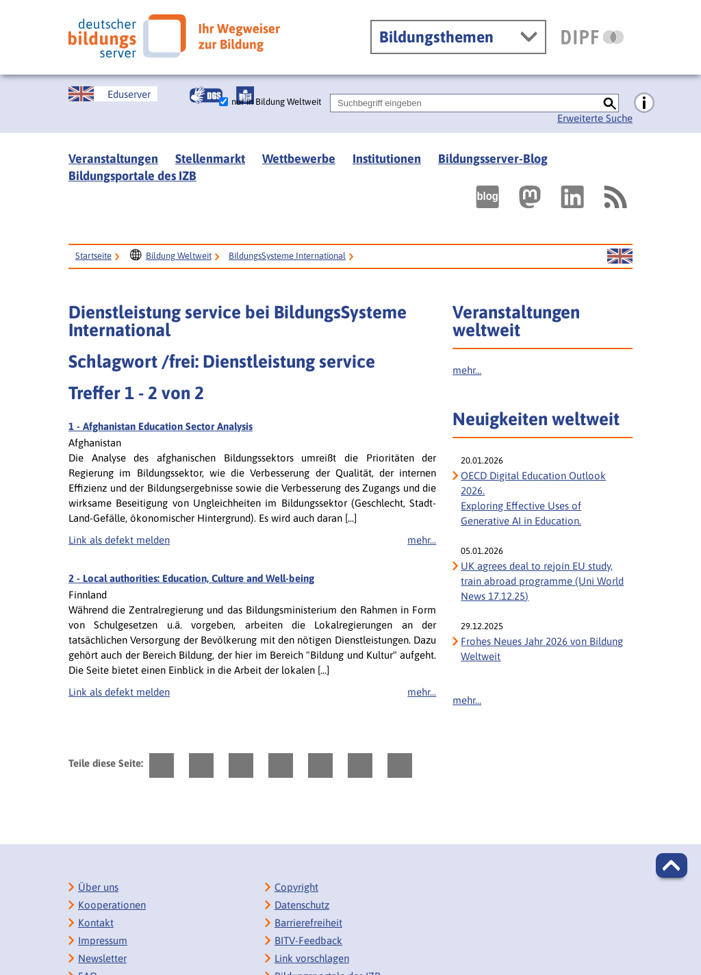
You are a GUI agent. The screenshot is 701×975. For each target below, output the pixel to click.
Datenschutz (302, 905)
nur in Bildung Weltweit (276, 102)
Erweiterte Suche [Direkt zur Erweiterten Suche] (595, 118)
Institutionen (387, 158)
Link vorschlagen (312, 958)
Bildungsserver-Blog (493, 158)
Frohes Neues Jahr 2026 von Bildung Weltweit (542, 648)
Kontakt (96, 922)
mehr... (421, 540)
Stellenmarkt (210, 158)
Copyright (296, 887)
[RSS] (615, 197)
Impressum (102, 940)
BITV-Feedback (308, 940)
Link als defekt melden (119, 540)
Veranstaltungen (113, 158)
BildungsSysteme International (287, 256)
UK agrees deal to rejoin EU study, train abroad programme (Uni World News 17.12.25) (542, 581)
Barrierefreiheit (308, 922)
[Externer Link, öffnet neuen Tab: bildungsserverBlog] (487, 197)
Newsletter (102, 958)
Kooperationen (112, 905)
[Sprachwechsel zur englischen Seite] (112, 93)
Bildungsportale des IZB (132, 175)
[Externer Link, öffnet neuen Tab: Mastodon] (530, 197)
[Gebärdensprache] (206, 95)
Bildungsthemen (436, 37)
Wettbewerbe (298, 158)
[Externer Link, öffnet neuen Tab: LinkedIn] (572, 197)
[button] (671, 865)
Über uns (98, 887)
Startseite (93, 256)
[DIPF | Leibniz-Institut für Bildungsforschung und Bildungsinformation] (592, 37)
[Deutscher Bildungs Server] (174, 36)
